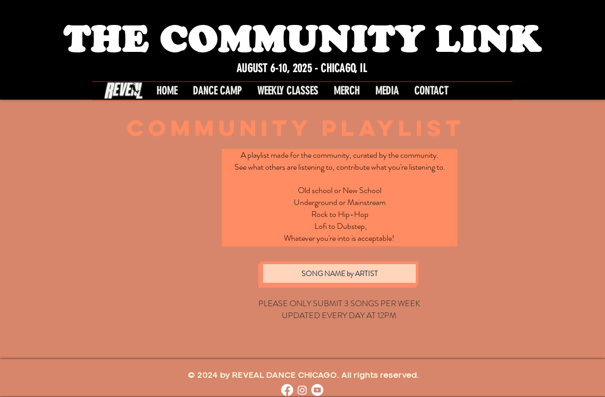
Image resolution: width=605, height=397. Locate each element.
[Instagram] (302, 390)
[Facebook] (287, 390)
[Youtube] (317, 390)
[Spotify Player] (139, 235)
